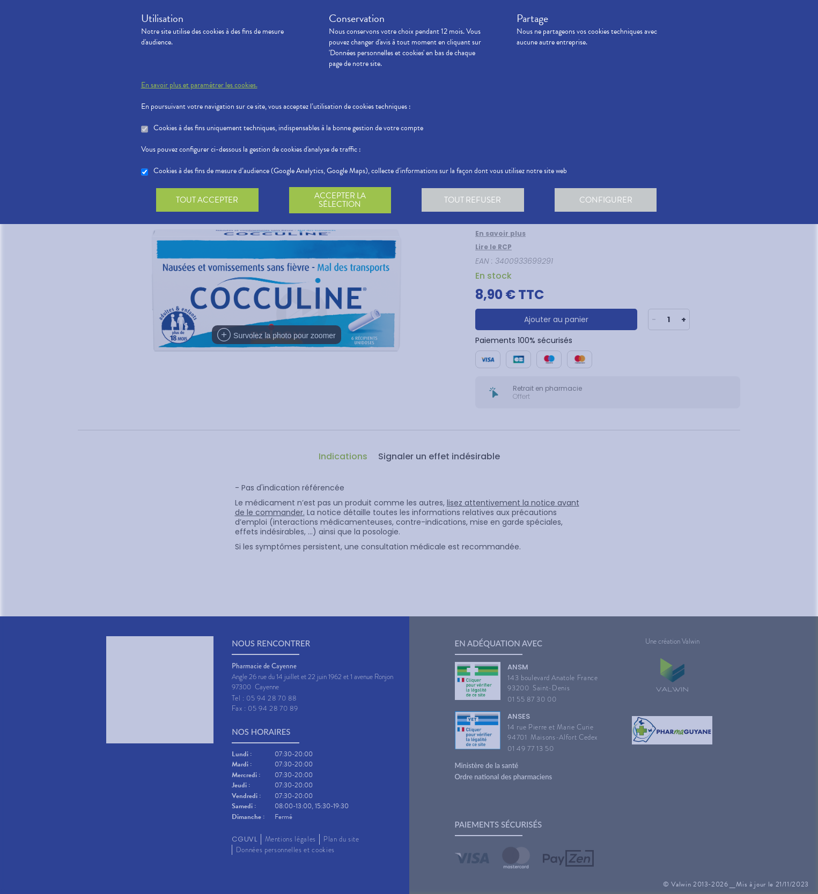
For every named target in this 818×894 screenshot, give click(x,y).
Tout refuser (476, 200)
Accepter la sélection (342, 200)
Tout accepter (208, 200)
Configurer (610, 200)
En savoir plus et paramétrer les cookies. (199, 85)
